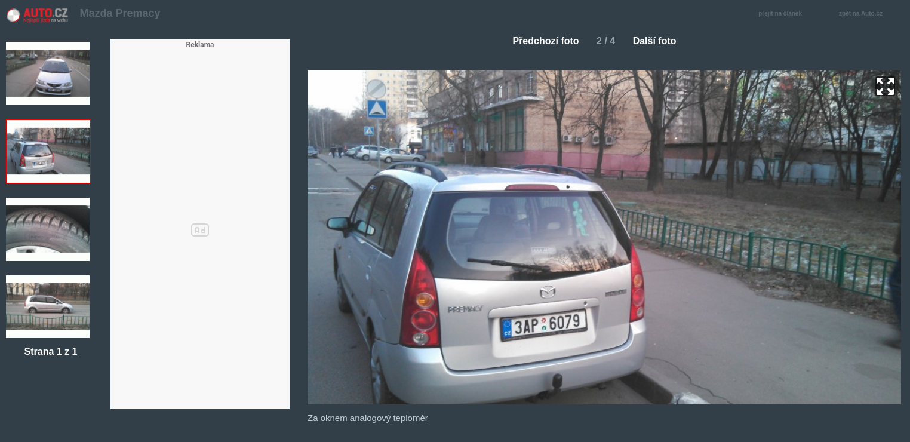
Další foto (659, 40)
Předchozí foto (541, 40)
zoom (885, 86)
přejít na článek (783, 14)
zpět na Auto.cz (867, 14)
